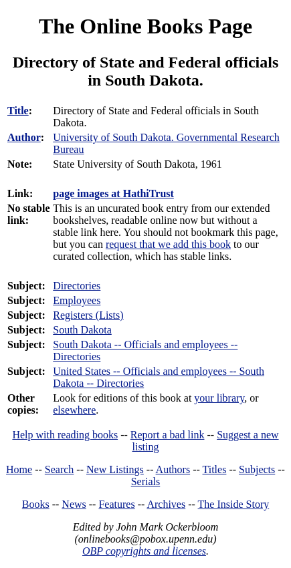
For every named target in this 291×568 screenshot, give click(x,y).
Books (36, 504)
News (74, 504)
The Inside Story (234, 504)
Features (116, 504)
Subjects (257, 469)
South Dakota (82, 329)
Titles (215, 469)
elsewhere (74, 410)
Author (24, 137)
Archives (166, 504)
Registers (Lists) (88, 315)
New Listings (115, 469)
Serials (146, 481)
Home (19, 469)
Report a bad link (167, 434)
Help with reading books (65, 434)
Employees (76, 300)
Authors (173, 469)
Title (18, 110)
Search (59, 469)
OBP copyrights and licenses (144, 551)
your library (219, 398)
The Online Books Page (145, 26)
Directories (76, 285)
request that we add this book (168, 244)
